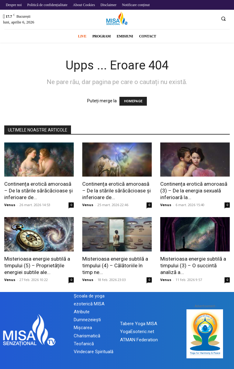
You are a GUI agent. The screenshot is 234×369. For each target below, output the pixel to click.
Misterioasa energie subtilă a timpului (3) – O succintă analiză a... (193, 265)
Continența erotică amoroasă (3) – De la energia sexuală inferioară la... (193, 190)
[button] (223, 18)
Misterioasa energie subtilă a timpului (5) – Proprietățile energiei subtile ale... (37, 265)
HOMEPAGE (133, 101)
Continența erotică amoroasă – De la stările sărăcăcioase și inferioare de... (38, 190)
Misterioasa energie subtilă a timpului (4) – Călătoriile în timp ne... (115, 265)
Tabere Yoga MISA (138, 323)
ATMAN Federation (139, 340)
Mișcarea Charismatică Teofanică (87, 335)
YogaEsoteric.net (137, 331)
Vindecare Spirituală (93, 351)
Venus (9, 204)
